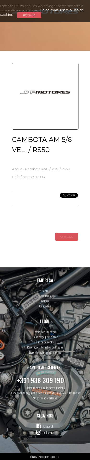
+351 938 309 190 (40, 380)
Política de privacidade (45, 336)
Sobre (45, 290)
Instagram (48, 432)
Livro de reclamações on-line (45, 352)
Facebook (48, 426)
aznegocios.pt (53, 456)
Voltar (66, 237)
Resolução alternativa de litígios (45, 346)
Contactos (45, 305)
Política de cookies (45, 341)
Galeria (45, 300)
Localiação (45, 295)
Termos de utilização (45, 331)
